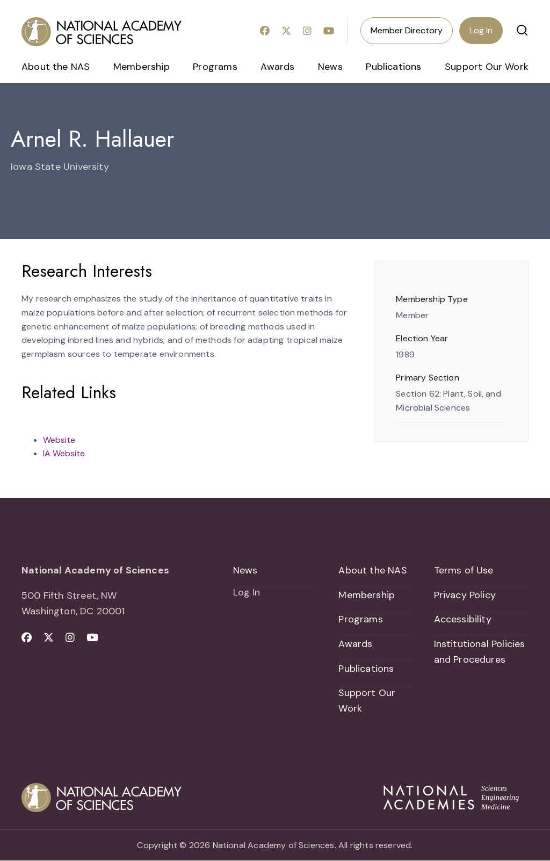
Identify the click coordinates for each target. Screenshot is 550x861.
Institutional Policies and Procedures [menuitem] (479, 651)
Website (59, 440)
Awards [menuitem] (277, 66)
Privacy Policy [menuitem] (465, 595)
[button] (522, 30)
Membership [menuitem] (141, 66)
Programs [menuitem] (215, 66)
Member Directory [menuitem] (407, 30)
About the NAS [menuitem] (55, 66)
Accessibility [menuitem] (462, 619)
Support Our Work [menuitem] (487, 66)
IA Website (64, 453)
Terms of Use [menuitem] (464, 570)
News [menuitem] (330, 66)
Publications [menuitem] (393, 66)
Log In (481, 30)
